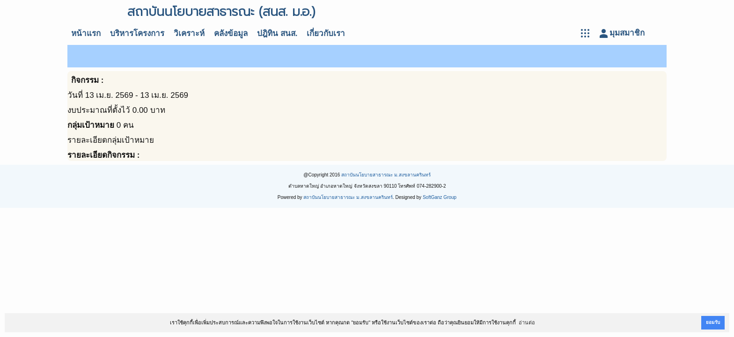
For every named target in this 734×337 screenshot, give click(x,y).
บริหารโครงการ (137, 33)
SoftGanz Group (439, 197)
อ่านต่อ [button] (527, 322)
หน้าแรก (86, 33)
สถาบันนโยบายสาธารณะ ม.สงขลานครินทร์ (386, 174)
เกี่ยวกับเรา (326, 33)
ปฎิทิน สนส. (277, 33)
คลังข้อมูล (231, 33)
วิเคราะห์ (189, 33)
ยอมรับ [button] (713, 322)
